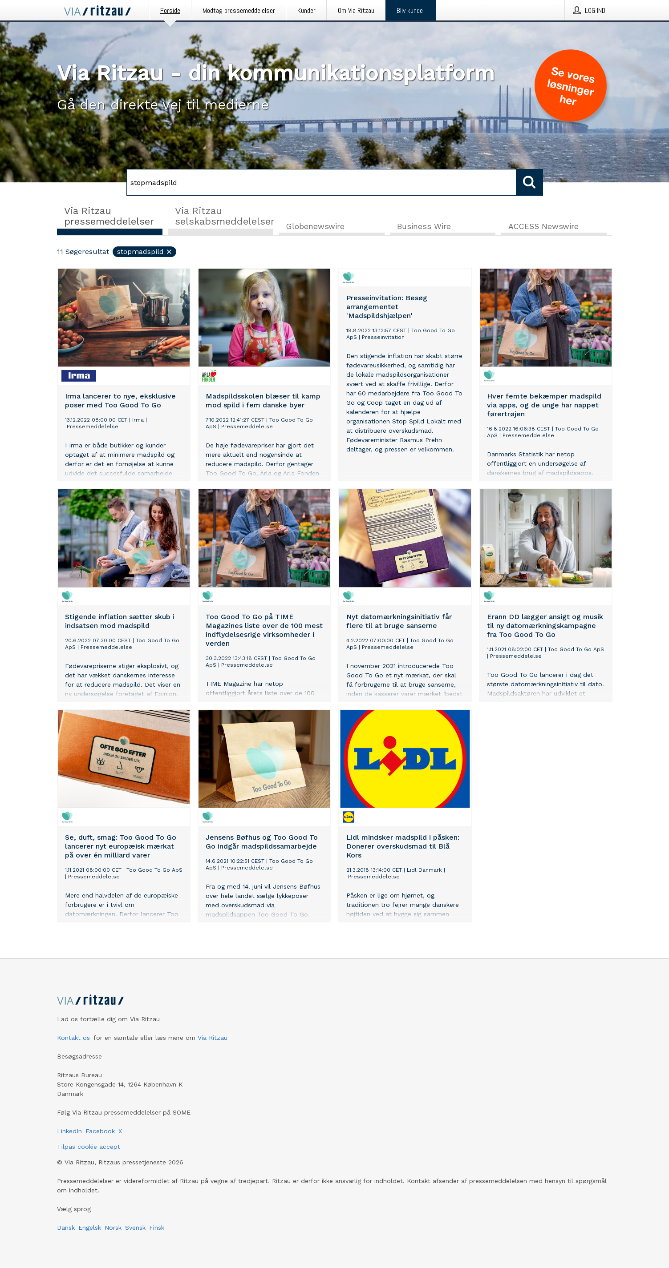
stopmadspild (145, 252)
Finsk (156, 1227)
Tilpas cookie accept (88, 1146)
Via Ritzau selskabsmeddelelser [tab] (224, 216)
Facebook (100, 1131)
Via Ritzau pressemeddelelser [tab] (109, 216)
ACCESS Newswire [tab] (543, 226)
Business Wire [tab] (424, 226)
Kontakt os (73, 1037)
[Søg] (321, 182)
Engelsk (89, 1227)
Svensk (135, 1227)
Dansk (66, 1227)
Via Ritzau (212, 1037)
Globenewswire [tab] (315, 226)
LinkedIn (69, 1131)
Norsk (113, 1227)
